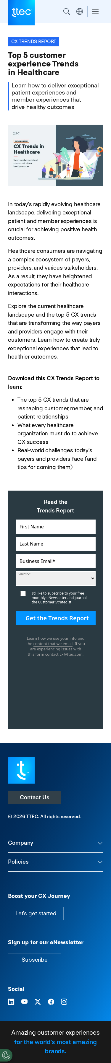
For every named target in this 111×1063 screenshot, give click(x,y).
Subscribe (35, 959)
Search (66, 11)
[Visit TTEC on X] (38, 1002)
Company (20, 843)
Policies (18, 861)
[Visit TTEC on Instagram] (64, 1002)
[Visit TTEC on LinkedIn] (11, 1002)
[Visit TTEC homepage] (21, 770)
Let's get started (35, 913)
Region (79, 11)
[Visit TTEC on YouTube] (24, 1002)
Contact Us (34, 797)
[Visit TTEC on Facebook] (51, 1002)
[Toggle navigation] (95, 11)
